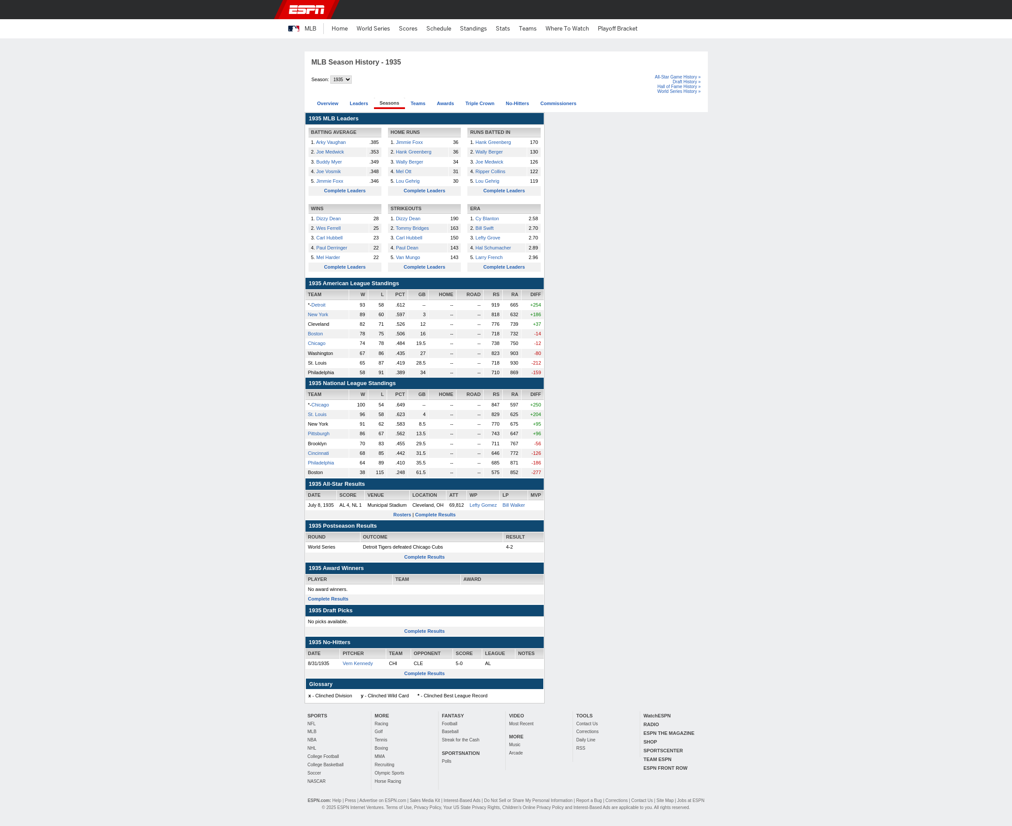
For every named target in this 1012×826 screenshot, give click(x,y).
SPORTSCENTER (663, 750)
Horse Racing (388, 781)
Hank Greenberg (413, 151)
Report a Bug (589, 800)
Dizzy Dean (328, 218)
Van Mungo (408, 257)
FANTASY (453, 715)
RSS (581, 748)
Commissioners (558, 103)
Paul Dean (407, 247)
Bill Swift (485, 228)
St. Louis (317, 414)
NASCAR (317, 781)
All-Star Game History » (677, 77)
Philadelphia (321, 462)
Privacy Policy (427, 807)
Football (450, 723)
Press (350, 800)
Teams (418, 103)
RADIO (651, 724)
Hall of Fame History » (679, 86)
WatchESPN (657, 715)
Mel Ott (403, 171)
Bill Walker (513, 505)
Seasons (389, 103)
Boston (315, 333)
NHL (312, 748)
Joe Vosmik (328, 171)
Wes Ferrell (328, 228)
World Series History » (678, 91)
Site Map (664, 800)
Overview (328, 103)
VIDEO (516, 715)
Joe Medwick (330, 151)
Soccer (314, 773)
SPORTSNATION (461, 753)
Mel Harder (328, 257)
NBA (312, 739)
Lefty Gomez (483, 505)
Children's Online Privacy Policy (533, 807)
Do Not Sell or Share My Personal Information (528, 800)
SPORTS (317, 715)
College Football (323, 756)
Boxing (381, 748)
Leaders (359, 103)
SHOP (650, 741)
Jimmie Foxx (329, 181)
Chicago (317, 343)
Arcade (516, 753)
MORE (382, 715)
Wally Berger (409, 161)
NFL (312, 723)
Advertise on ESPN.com (382, 800)
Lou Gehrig (407, 181)
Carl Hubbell (329, 237)
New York (318, 314)
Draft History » (687, 81)
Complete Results (435, 514)
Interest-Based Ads (462, 800)
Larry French (489, 257)
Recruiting (385, 764)
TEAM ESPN (658, 759)
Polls (447, 761)
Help (337, 800)
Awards (445, 103)
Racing (381, 723)
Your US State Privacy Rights (471, 807)
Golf (379, 731)
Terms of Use (399, 807)
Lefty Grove (488, 237)
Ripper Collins (490, 171)
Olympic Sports (390, 773)
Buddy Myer (329, 161)
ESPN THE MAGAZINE (669, 733)
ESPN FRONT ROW (666, 768)
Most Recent (521, 723)
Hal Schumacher (493, 247)
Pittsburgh (319, 433)
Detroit (318, 304)
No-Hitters (517, 103)
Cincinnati (318, 453)
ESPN (307, 9)
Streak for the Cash (461, 739)
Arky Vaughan (331, 142)
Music (515, 744)
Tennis (381, 739)
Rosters (402, 514)
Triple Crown (479, 103)
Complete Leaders (345, 190)
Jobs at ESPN (690, 800)
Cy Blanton (487, 218)
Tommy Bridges (412, 228)
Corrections (587, 731)
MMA (380, 756)
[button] (720, 9)
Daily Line (586, 739)
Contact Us (587, 723)
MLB (312, 731)
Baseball (450, 731)
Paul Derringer (331, 247)
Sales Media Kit (425, 800)
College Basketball (326, 764)
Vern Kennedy (358, 663)
